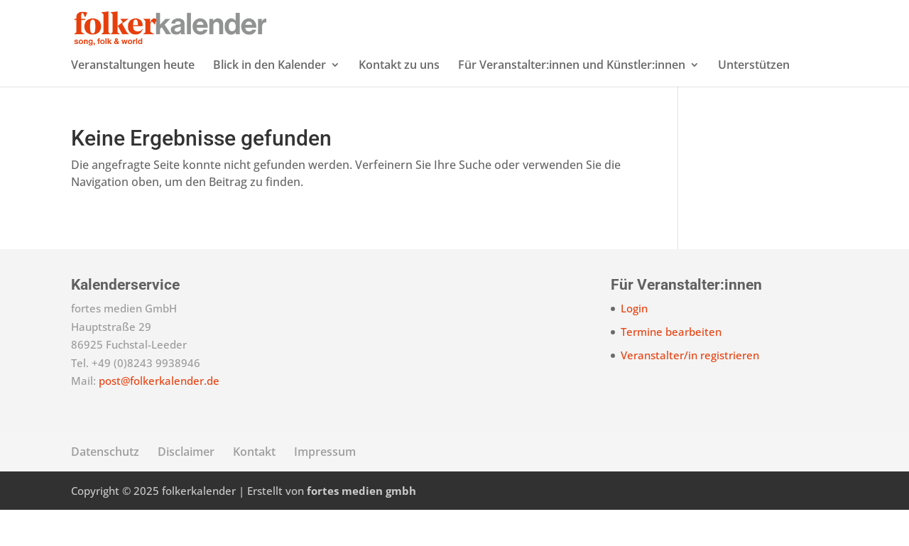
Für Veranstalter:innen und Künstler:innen (571, 102)
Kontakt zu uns (399, 102)
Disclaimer (186, 488)
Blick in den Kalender (269, 102)
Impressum (325, 488)
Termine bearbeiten (671, 368)
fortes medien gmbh (361, 527)
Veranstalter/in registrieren (690, 391)
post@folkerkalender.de (159, 417)
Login (634, 344)
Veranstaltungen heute (133, 102)
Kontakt (254, 488)
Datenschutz (105, 488)
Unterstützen (754, 102)
